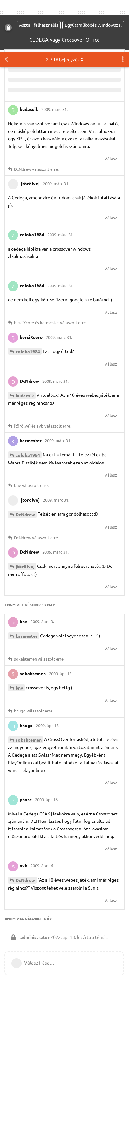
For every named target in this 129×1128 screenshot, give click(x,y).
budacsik (25, 343)
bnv (19, 635)
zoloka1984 (28, 299)
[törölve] (25, 514)
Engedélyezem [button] (29, 1116)
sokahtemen (29, 688)
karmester (26, 584)
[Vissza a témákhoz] (6, 7)
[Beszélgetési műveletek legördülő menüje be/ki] (122, 7)
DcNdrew (25, 462)
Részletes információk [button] (72, 1100)
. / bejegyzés (64, 7)
